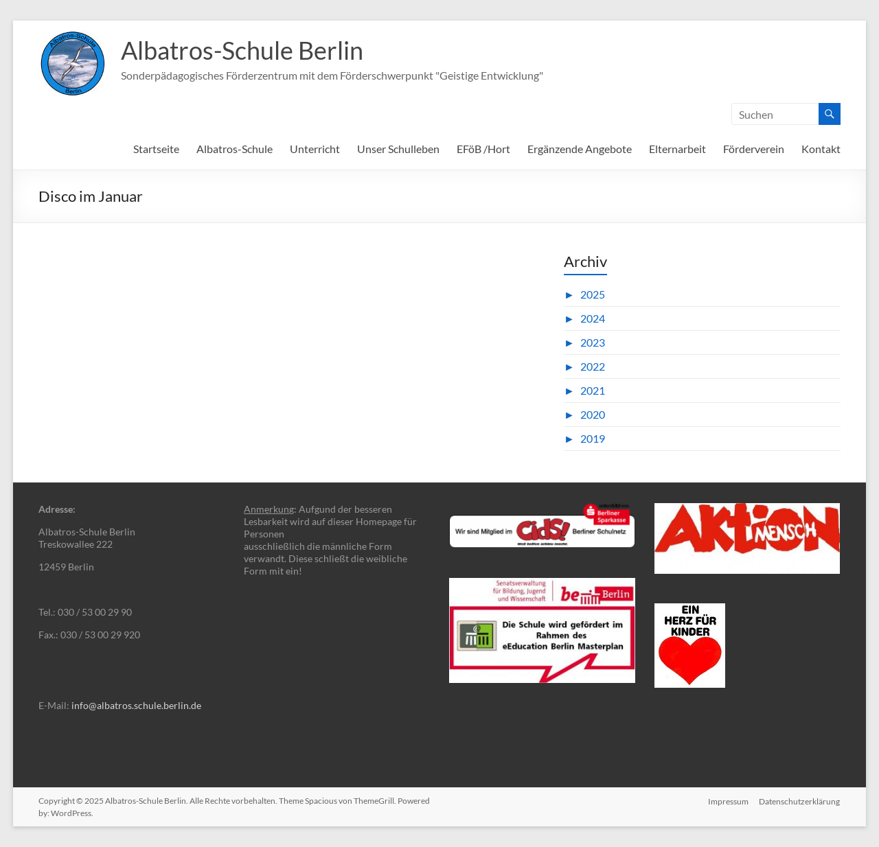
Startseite (156, 148)
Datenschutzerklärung (800, 801)
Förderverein (753, 148)
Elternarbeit (677, 148)
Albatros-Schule (234, 148)
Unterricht (315, 148)
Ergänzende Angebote (579, 148)
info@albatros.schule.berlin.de (136, 705)
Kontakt (821, 148)
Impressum (728, 801)
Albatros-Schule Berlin (242, 50)
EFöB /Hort (483, 148)
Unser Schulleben (398, 148)
